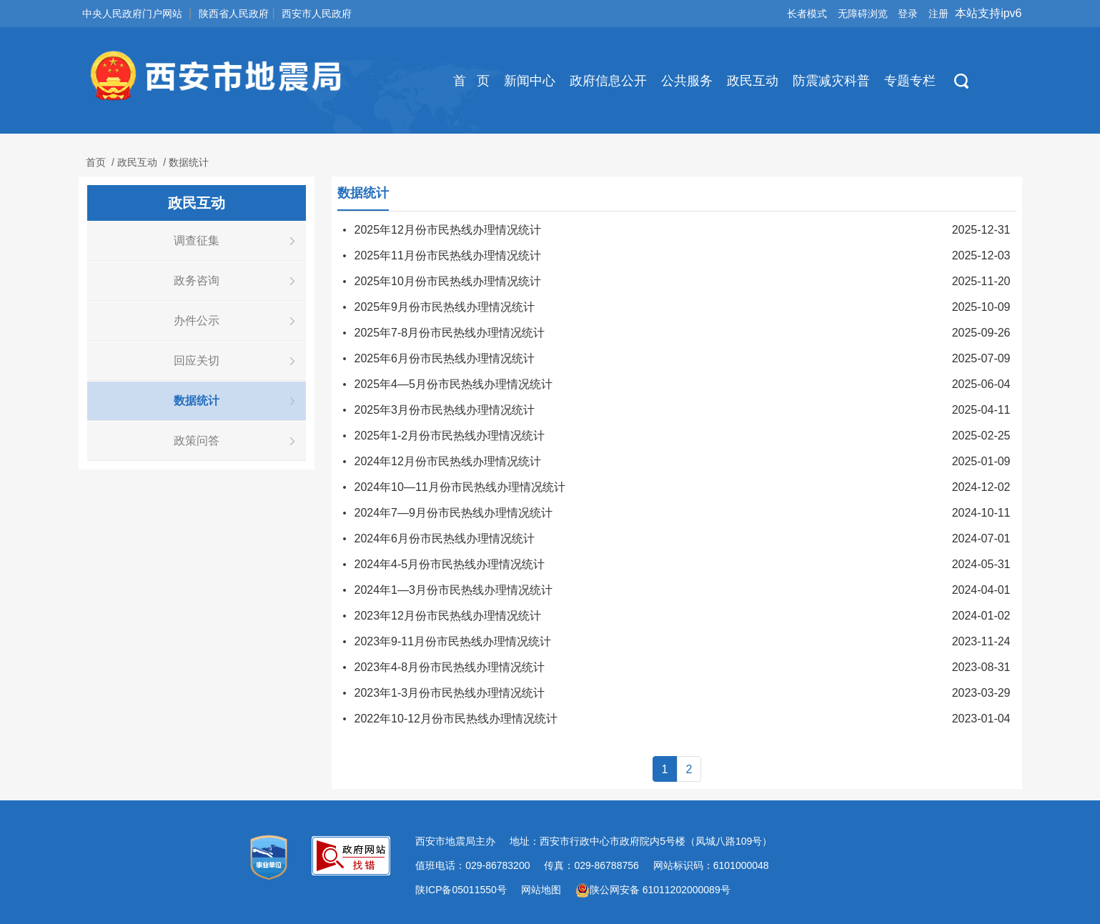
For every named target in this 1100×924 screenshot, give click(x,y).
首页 (96, 162)
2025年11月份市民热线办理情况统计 (448, 255)
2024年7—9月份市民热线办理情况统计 (454, 513)
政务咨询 (196, 280)
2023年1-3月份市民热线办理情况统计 (450, 693)
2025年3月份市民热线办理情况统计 (445, 410)
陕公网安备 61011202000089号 (652, 889)
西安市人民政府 (317, 13)
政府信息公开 (608, 81)
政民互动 (752, 81)
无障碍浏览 (863, 13)
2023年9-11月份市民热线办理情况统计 (453, 641)
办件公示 (196, 320)
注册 (938, 13)
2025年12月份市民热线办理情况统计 (448, 230)
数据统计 (189, 162)
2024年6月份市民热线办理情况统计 (445, 538)
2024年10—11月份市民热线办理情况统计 (460, 487)
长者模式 (807, 13)
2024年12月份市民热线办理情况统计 (448, 461)
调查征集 (196, 240)
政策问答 (196, 440)
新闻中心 (529, 81)
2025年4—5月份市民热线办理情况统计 (454, 384)
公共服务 (687, 81)
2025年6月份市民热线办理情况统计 (445, 358)
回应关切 (196, 360)
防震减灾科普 (831, 81)
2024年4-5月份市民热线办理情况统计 (450, 564)
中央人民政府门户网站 (132, 13)
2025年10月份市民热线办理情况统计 (448, 281)
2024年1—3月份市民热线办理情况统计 (454, 590)
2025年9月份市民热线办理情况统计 (445, 307)
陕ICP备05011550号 (461, 889)
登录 (908, 13)
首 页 (471, 81)
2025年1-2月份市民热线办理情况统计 (450, 435)
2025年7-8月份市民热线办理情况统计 (450, 333)
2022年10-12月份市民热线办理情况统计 (456, 718)
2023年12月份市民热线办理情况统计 (448, 616)
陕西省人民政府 (234, 13)
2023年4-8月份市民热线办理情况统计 (450, 667)
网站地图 (541, 889)
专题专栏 (910, 81)
